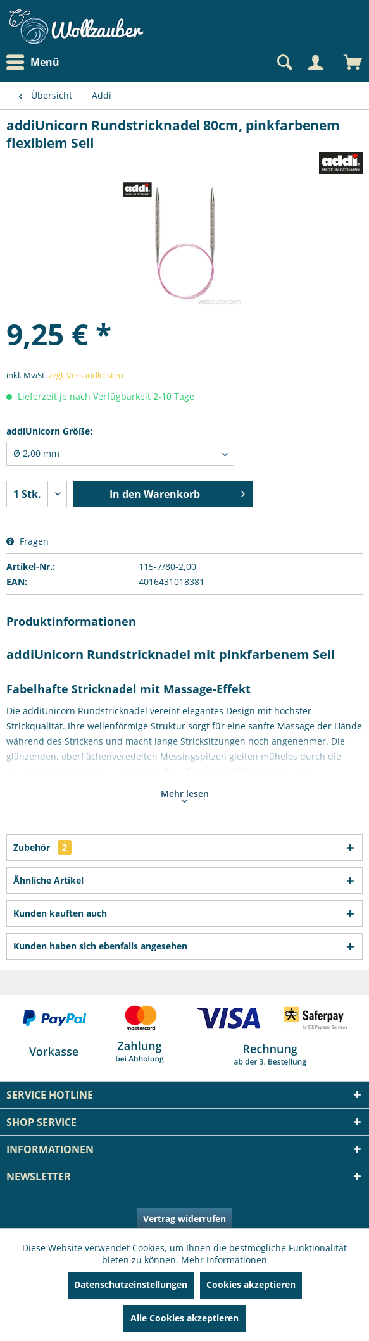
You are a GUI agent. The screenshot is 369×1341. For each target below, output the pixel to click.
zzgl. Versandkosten (86, 375)
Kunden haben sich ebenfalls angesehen (100, 946)
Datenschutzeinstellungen (130, 1284)
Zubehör (42, 847)
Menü (32, 62)
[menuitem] (36, 62)
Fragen (27, 541)
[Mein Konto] (315, 62)
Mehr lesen (185, 795)
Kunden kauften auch (60, 913)
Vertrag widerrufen (184, 1219)
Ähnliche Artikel (48, 880)
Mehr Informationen (224, 1260)
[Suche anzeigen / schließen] (283, 62)
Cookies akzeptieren (251, 1284)
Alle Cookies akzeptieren (184, 1318)
